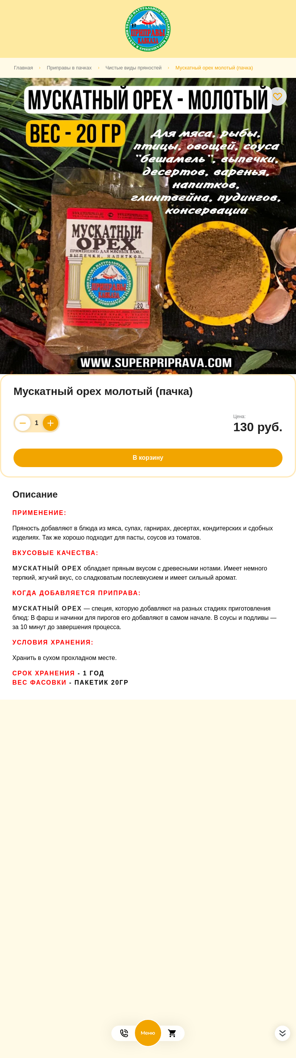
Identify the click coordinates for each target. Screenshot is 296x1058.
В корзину (148, 457)
